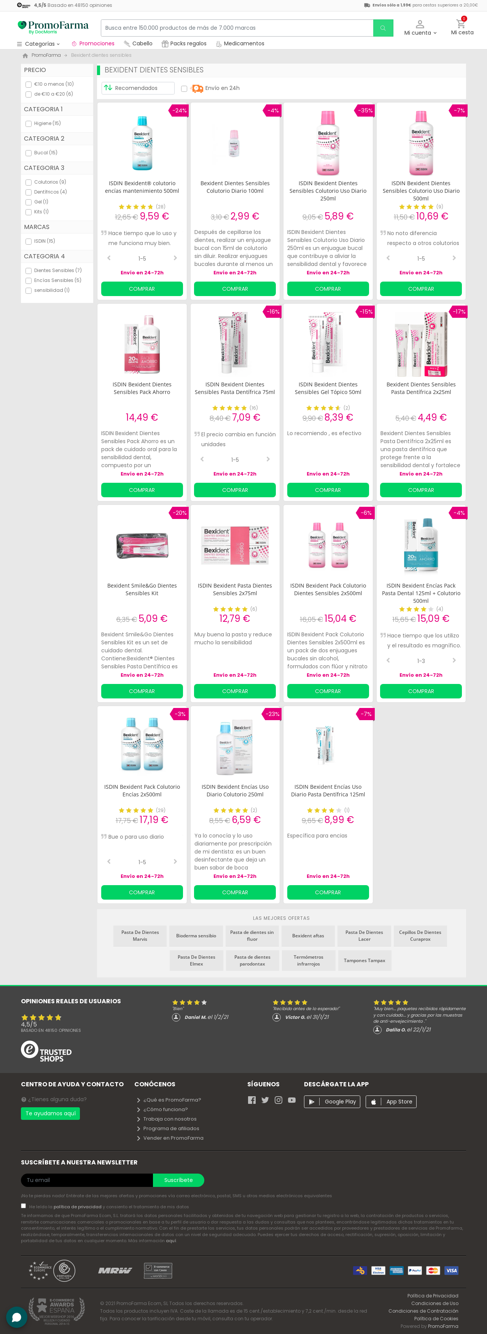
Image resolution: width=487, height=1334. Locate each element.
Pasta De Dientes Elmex (196, 960)
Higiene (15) (47, 123)
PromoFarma (443, 1326)
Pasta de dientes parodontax (252, 960)
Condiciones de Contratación (423, 1311)
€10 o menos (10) (54, 84)
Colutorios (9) (50, 182)
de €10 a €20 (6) (53, 94)
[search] (382, 28)
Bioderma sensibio (196, 935)
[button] (420, 28)
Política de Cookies (436, 1318)
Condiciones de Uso (434, 1303)
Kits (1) (41, 211)
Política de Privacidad (432, 1295)
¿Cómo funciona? (162, 1109)
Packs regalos (184, 43)
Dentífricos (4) (50, 192)
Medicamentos (240, 43)
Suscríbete (178, 1180)
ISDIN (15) (44, 241)
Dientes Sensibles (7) (58, 270)
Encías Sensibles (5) (57, 280)
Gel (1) (41, 202)
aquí (171, 1241)
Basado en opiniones (51, 1030)
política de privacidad (78, 1207)
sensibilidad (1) (52, 290)
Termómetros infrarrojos (308, 960)
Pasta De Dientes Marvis (140, 935)
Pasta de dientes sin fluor (252, 935)
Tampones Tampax (364, 960)
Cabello (138, 43)
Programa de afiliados (167, 1128)
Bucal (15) (45, 152)
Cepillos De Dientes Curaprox (420, 935)
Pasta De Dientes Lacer (364, 935)
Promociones (93, 43)
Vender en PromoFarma (170, 1138)
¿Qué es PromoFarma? (168, 1099)
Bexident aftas (308, 935)
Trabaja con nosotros (166, 1119)
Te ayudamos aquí (50, 1113)
